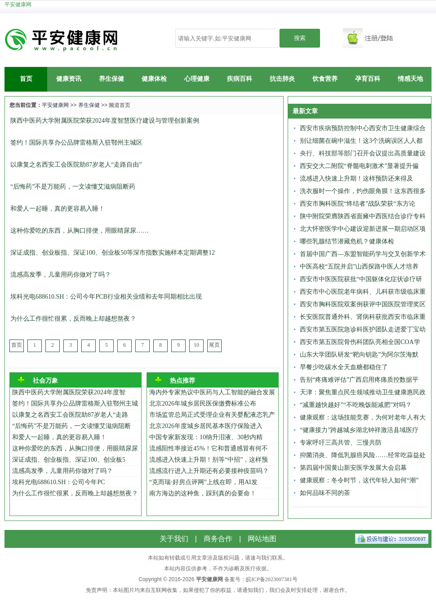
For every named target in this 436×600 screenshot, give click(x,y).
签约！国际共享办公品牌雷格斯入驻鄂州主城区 (76, 142)
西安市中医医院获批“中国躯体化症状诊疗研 (361, 279)
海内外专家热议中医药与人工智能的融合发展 (212, 392)
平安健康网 (17, 4)
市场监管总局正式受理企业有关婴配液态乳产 (212, 414)
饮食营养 (325, 78)
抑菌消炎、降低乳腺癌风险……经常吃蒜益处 (363, 455)
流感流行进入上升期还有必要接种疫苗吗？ (209, 471)
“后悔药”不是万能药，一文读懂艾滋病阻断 (71, 426)
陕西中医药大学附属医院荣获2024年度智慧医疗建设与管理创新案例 (104, 120)
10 (196, 345)
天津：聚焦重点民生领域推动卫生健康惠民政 (363, 392)
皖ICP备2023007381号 (272, 579)
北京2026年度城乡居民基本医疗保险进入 (205, 426)
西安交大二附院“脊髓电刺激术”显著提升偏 (359, 166)
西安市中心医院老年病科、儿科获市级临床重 (363, 291)
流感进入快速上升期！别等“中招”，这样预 (208, 459)
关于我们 (174, 539)
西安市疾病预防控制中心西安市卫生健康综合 (363, 128)
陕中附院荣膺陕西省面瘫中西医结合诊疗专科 (363, 216)
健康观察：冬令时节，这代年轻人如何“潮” (359, 480)
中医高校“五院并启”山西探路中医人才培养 (359, 266)
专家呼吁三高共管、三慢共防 (341, 442)
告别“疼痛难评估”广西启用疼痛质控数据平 (359, 379)
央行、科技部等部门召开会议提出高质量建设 (363, 153)
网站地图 (262, 539)
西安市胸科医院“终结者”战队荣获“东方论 (357, 203)
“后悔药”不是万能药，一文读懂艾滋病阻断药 (72, 186)
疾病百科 (239, 78)
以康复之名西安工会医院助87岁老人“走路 (70, 414)
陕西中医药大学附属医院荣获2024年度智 (68, 392)
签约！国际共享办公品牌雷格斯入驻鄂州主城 (75, 403)
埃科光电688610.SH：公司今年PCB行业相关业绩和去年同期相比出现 (106, 296)
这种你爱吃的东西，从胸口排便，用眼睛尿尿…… (79, 230)
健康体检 (154, 78)
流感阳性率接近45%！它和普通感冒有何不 (208, 448)
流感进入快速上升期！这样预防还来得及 (356, 178)
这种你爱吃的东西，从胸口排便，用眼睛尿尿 (75, 448)
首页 (26, 78)
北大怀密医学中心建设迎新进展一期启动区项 (363, 228)
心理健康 (196, 78)
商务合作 (218, 539)
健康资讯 (68, 78)
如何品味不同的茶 (325, 493)
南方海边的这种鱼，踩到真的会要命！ (202, 493)
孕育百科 (367, 78)
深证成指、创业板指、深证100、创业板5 (68, 459)
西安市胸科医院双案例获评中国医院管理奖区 (363, 304)
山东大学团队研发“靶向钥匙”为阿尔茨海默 (359, 354)
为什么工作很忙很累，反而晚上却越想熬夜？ (73, 318)
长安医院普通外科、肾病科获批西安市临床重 (363, 316)
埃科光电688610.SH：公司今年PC (58, 482)
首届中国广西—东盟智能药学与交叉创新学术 (363, 254)
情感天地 (410, 78)
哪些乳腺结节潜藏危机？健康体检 (347, 241)
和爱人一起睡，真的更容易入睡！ (57, 208)
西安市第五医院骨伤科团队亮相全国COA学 (360, 342)
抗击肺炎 (282, 78)
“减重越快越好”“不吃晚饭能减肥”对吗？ (356, 404)
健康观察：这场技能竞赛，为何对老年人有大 (363, 417)
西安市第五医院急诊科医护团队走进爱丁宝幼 (363, 329)
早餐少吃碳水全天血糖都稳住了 (344, 367)
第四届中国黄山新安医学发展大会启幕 (353, 467)
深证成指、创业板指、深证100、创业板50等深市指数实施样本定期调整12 (112, 252)
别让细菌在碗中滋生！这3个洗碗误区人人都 (361, 140)
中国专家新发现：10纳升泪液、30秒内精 (205, 437)
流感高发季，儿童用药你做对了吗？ (60, 274)
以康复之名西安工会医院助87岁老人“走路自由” (76, 164)
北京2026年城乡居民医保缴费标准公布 (202, 403)
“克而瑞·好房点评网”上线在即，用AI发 (203, 482)
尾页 (214, 345)
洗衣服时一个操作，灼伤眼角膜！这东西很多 (363, 191)
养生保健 (111, 78)
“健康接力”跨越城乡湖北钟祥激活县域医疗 (359, 430)
